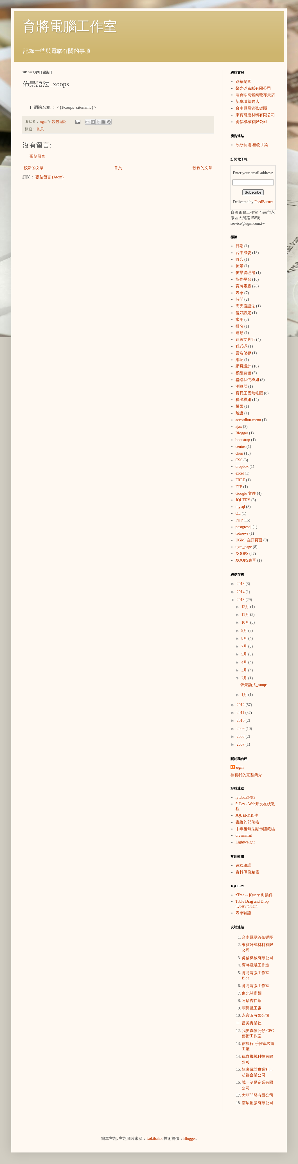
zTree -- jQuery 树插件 (254, 895)
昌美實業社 (251, 1023)
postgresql (244, 527)
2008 (241, 736)
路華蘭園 (243, 82)
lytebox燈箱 (245, 797)
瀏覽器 (241, 386)
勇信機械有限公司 (251, 122)
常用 (239, 319)
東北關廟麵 (251, 993)
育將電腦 (243, 286)
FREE (240, 480)
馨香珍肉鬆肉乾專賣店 (255, 95)
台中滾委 (243, 253)
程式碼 (241, 346)
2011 (241, 713)
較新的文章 (34, 168)
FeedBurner (263, 202)
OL (238, 513)
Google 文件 (246, 493)
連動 (239, 333)
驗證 (239, 413)
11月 (245, 614)
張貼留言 (37, 156)
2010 (241, 720)
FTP (239, 487)
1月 (244, 695)
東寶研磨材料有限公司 (255, 115)
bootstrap (243, 440)
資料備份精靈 (247, 872)
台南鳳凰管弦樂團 (251, 108)
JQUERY (243, 500)
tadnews (242, 533)
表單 (239, 293)
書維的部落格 (247, 822)
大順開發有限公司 (257, 1095)
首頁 (118, 168)
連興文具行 (245, 339)
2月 (244, 678)
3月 (244, 670)
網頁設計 (243, 366)
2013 (241, 600)
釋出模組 (243, 400)
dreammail (244, 835)
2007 (241, 744)
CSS (239, 460)
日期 (239, 246)
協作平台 (243, 279)
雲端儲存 (243, 353)
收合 (239, 259)
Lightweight (245, 842)
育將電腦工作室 (69, 26)
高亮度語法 (245, 306)
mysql (240, 507)
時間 (239, 299)
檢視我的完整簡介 (246, 775)
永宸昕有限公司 (255, 1015)
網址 (239, 360)
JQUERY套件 (247, 815)
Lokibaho (154, 1138)
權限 (239, 406)
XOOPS (242, 554)
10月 (245, 622)
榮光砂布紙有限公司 (253, 88)
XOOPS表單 (246, 560)
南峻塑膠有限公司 (257, 1103)
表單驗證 (243, 913)
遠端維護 (243, 865)
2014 (241, 592)
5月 (244, 654)
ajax (239, 427)
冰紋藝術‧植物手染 (252, 145)
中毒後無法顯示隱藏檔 (255, 829)
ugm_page (244, 547)
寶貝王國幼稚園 (249, 393)
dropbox (242, 466)
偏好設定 (243, 313)
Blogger (242, 433)
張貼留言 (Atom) (49, 177)
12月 (245, 607)
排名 (239, 326)
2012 (241, 705)
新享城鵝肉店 (247, 101)
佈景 (40, 129)
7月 (244, 646)
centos (241, 446)
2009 (241, 729)
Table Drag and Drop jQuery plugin (252, 903)
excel (240, 473)
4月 (244, 662)
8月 (244, 638)
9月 (244, 630)
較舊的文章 (202, 168)
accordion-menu (248, 420)
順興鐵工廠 (251, 1008)
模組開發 (243, 373)
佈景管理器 (245, 273)
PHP (239, 520)
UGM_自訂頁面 (249, 540)
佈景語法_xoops (253, 685)
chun (239, 453)
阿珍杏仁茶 (251, 1001)
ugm (239, 767)
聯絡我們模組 (247, 380)
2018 (241, 584)
